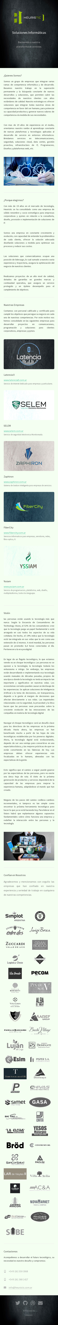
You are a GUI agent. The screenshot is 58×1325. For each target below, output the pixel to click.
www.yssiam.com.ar (14, 586)
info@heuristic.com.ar (20, 1287)
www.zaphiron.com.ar (15, 481)
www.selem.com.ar (13, 430)
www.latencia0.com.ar (15, 380)
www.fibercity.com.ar (15, 532)
